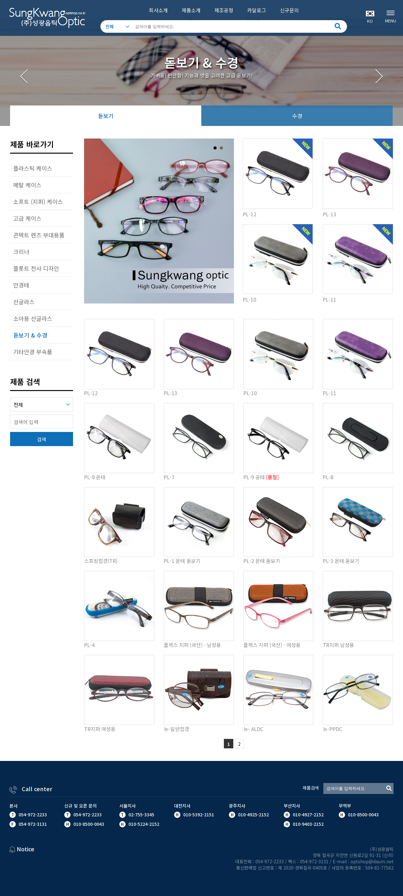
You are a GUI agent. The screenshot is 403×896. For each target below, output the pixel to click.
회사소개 (158, 10)
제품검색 (311, 788)
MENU (390, 16)
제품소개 (191, 10)
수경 (297, 116)
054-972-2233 (33, 814)
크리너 (21, 251)
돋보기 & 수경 (30, 335)
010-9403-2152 (308, 824)
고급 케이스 (27, 218)
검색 (41, 439)
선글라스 (24, 302)
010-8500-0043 (363, 814)
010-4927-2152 (308, 814)
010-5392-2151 (198, 814)
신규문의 (289, 10)
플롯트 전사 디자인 (36, 268)
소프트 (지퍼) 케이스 (38, 201)
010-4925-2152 (253, 814)
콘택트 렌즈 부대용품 (39, 235)
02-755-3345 (141, 814)
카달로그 (256, 10)
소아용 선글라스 (32, 318)
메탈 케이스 (27, 185)
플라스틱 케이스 (32, 168)
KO (370, 17)
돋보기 (105, 116)
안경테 (21, 285)
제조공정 (223, 10)
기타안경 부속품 (32, 352)
